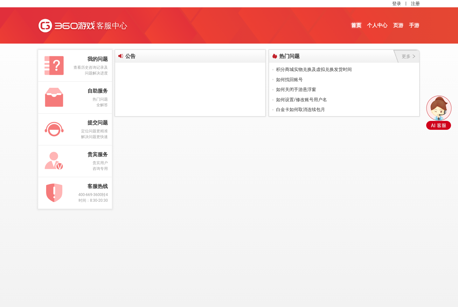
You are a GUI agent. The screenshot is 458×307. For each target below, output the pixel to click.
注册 (415, 3)
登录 (396, 3)
